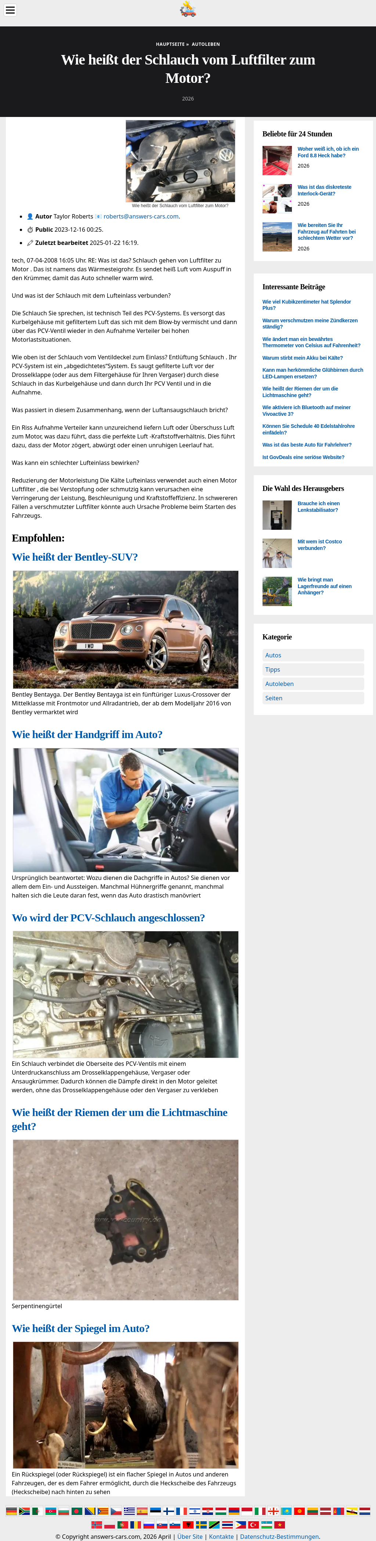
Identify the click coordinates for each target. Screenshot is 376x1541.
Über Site (190, 1537)
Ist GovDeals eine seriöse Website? (304, 457)
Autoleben (279, 684)
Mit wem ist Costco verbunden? (320, 545)
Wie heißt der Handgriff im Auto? (87, 734)
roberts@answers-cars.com (141, 216)
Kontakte (221, 1537)
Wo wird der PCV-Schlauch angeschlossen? (108, 917)
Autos (273, 655)
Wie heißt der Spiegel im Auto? (81, 1328)
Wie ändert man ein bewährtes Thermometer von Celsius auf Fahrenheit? (312, 342)
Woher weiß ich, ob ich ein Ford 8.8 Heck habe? (328, 152)
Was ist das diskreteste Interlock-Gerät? (324, 190)
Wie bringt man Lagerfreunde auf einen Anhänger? (325, 586)
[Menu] (10, 10)
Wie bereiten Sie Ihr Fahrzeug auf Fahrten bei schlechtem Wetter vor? (327, 231)
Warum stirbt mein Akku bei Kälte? (303, 358)
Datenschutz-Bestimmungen (279, 1537)
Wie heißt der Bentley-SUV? (75, 557)
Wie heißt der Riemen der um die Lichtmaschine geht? (300, 392)
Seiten (274, 698)
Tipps (272, 669)
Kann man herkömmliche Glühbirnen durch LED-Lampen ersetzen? (313, 373)
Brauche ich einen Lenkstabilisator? (319, 506)
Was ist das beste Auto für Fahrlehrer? (307, 445)
